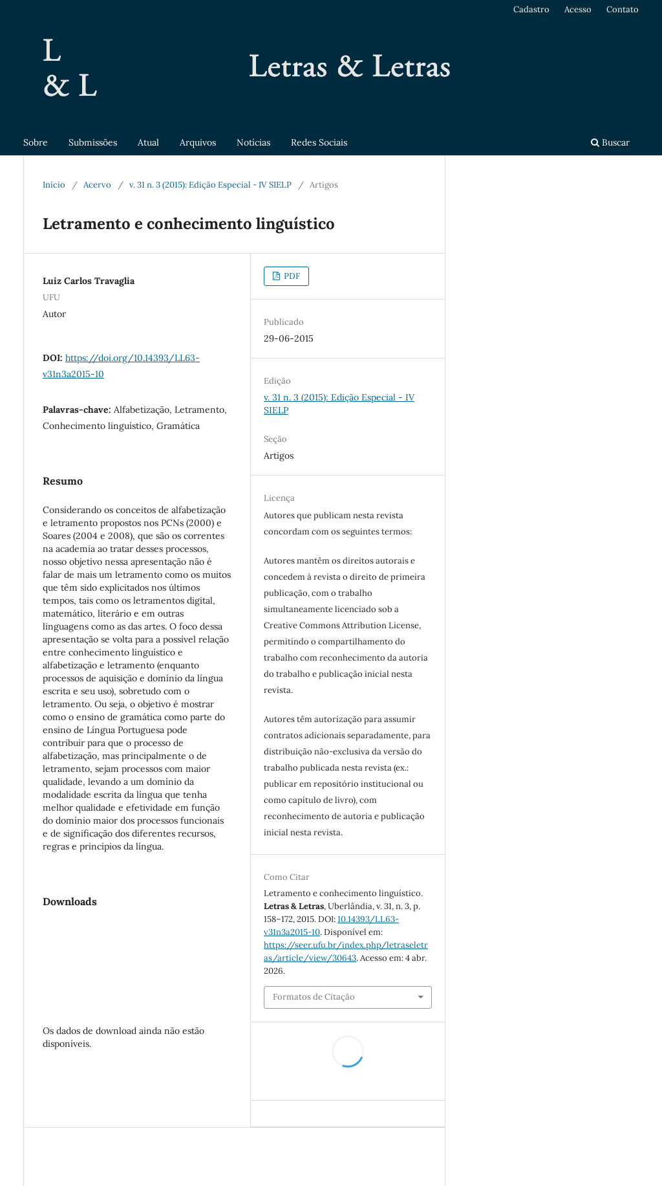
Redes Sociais (319, 142)
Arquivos (198, 142)
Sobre (35, 142)
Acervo (97, 184)
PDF (291, 275)
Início (54, 184)
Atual (148, 142)
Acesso (578, 9)
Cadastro (531, 9)
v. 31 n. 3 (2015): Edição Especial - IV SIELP (210, 184)
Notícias (253, 142)
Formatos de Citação (314, 996)
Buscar (610, 142)
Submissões (93, 142)
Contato (622, 9)
